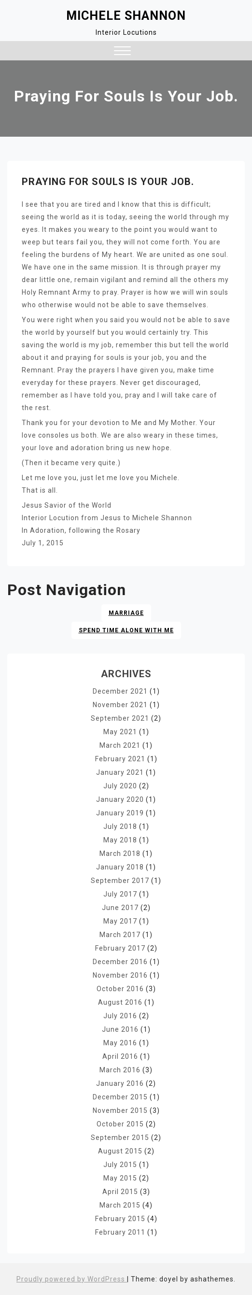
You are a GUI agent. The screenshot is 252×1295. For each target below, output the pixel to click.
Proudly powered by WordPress (71, 1279)
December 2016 (120, 962)
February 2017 (120, 948)
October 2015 (120, 1124)
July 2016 (120, 1016)
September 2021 (120, 718)
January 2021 (120, 772)
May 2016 (120, 1043)
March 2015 (119, 1205)
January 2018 (120, 867)
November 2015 (120, 1110)
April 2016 (120, 1056)
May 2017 (120, 921)
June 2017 (120, 907)
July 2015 (120, 1164)
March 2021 (119, 745)
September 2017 (120, 880)
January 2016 (120, 1083)
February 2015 (120, 1219)
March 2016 (119, 1070)
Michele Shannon (126, 16)
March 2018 (119, 853)
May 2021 (120, 732)
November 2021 (120, 705)
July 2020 (120, 786)
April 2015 (120, 1191)
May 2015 (120, 1178)
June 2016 (120, 1029)
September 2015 (120, 1137)
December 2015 (120, 1097)
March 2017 (119, 935)
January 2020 (120, 799)
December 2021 (120, 691)
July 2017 (120, 894)
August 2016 (120, 1002)
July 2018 (120, 826)
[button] (122, 51)
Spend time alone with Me (126, 630)
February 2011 (120, 1232)
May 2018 (120, 840)
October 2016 (120, 989)
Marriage (126, 613)
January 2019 (120, 813)
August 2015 (120, 1151)
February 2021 (120, 759)
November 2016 (120, 975)
